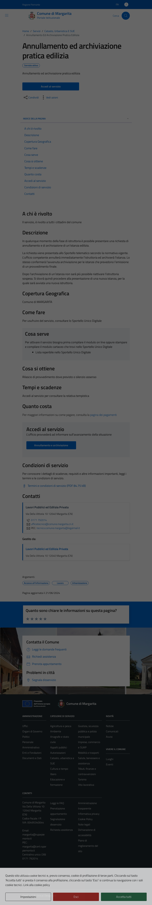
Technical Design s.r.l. (45, 895)
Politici (26, 737)
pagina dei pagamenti (103, 415)
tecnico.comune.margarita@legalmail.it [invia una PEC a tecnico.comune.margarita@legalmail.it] (58, 528)
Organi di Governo (32, 731)
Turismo (82, 779)
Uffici (25, 726)
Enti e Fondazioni (31, 753)
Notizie (110, 726)
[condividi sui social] (30, 97)
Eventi (109, 764)
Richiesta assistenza (61, 830)
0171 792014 (36, 520)
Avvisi (109, 737)
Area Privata (29, 875)
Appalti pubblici (58, 747)
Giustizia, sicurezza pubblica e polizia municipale (88, 731)
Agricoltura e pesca (60, 726)
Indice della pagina (76, 118)
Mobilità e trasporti (88, 753)
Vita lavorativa (86, 785)
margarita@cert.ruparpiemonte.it (34, 848)
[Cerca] (126, 16)
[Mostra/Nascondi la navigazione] (7, 15)
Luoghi (109, 759)
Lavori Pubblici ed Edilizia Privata (47, 549)
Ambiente (55, 731)
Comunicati (112, 731)
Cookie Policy (85, 819)
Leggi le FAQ (57, 803)
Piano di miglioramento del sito (88, 845)
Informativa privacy (88, 814)
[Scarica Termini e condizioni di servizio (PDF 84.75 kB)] (54, 485)
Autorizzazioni (58, 753)
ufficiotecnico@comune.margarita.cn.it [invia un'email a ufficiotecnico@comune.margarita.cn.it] (49, 524)
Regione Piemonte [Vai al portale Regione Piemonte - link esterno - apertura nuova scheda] (31, 4)
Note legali (84, 824)
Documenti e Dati (32, 758)
